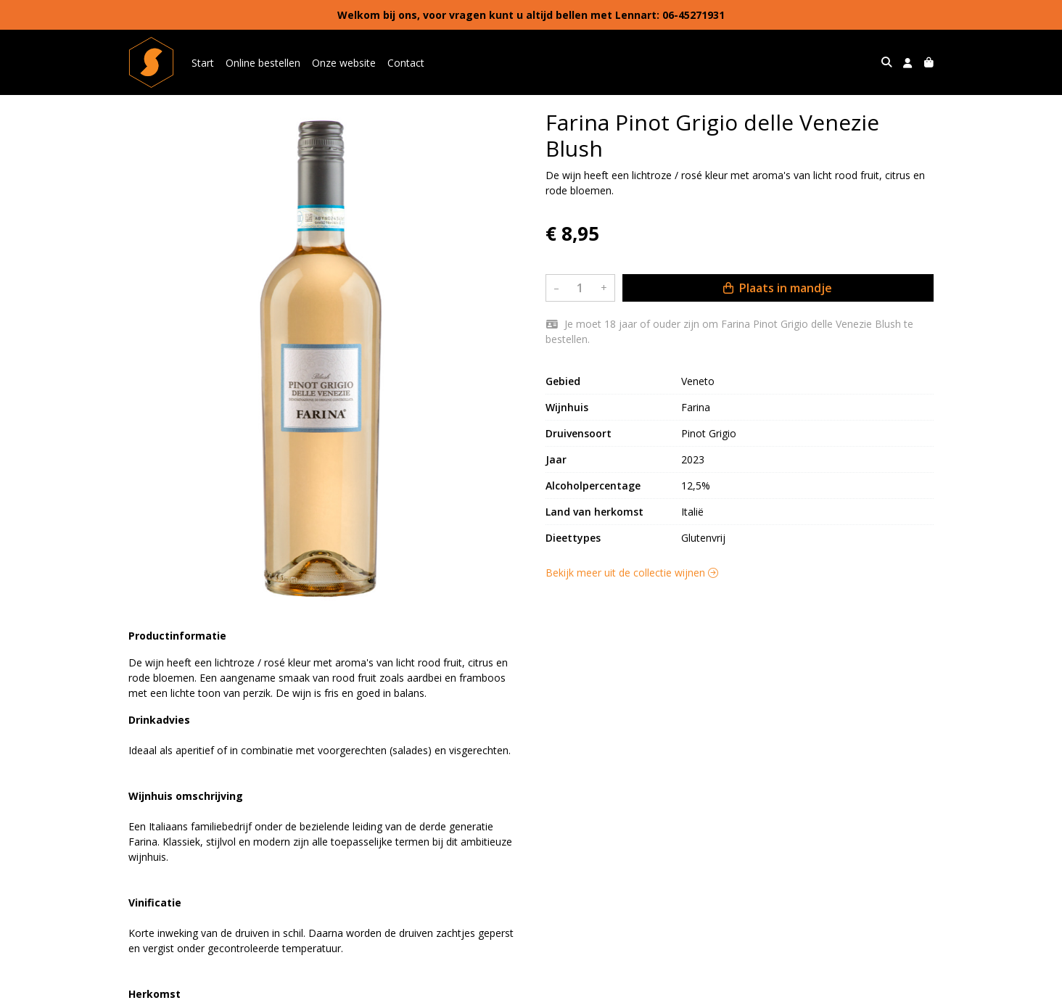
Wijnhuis (567, 407)
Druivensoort (579, 433)
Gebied (563, 381)
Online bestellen (263, 63)
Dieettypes (573, 538)
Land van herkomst (594, 512)
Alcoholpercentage (593, 485)
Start (203, 63)
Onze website (344, 63)
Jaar (556, 459)
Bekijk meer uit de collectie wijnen (632, 572)
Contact (405, 63)
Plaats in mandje (777, 288)
